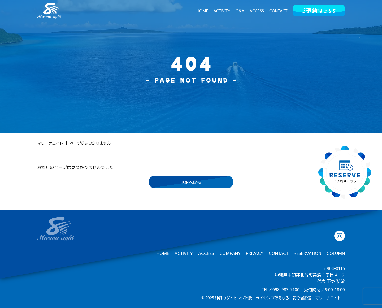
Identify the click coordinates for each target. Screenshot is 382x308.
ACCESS (257, 10)
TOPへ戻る (191, 182)
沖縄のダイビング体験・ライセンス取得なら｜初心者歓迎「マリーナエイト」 (280, 297)
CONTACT (278, 10)
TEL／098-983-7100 (280, 289)
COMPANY (230, 253)
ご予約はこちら (319, 9)
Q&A (240, 10)
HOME (202, 10)
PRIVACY (254, 253)
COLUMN (336, 253)
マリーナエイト (50, 143)
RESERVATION (307, 253)
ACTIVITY (222, 10)
